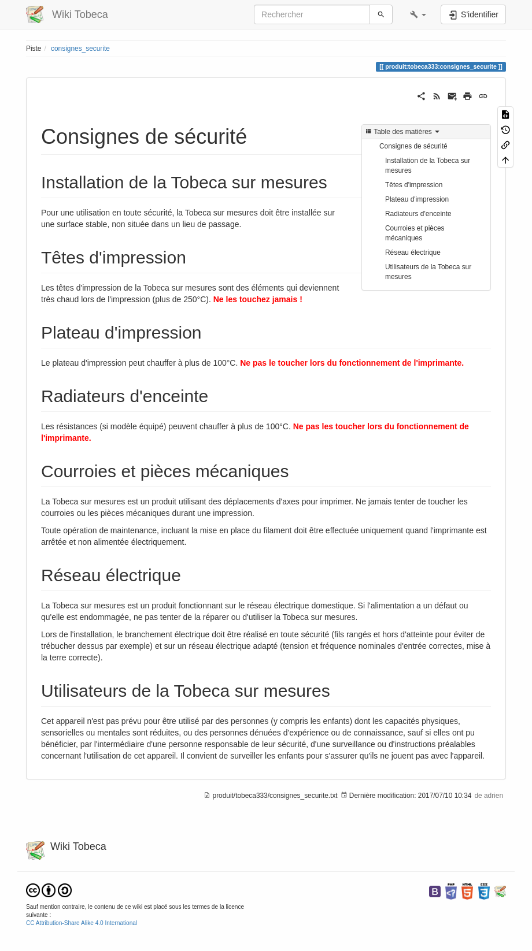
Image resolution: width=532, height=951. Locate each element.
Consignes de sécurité (413, 146)
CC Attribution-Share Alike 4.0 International (81, 923)
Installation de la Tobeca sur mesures (427, 165)
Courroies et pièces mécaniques (414, 233)
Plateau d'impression (417, 199)
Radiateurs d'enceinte (418, 214)
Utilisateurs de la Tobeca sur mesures (428, 272)
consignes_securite (80, 48)
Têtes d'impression (413, 185)
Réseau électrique (413, 252)
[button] (418, 14)
